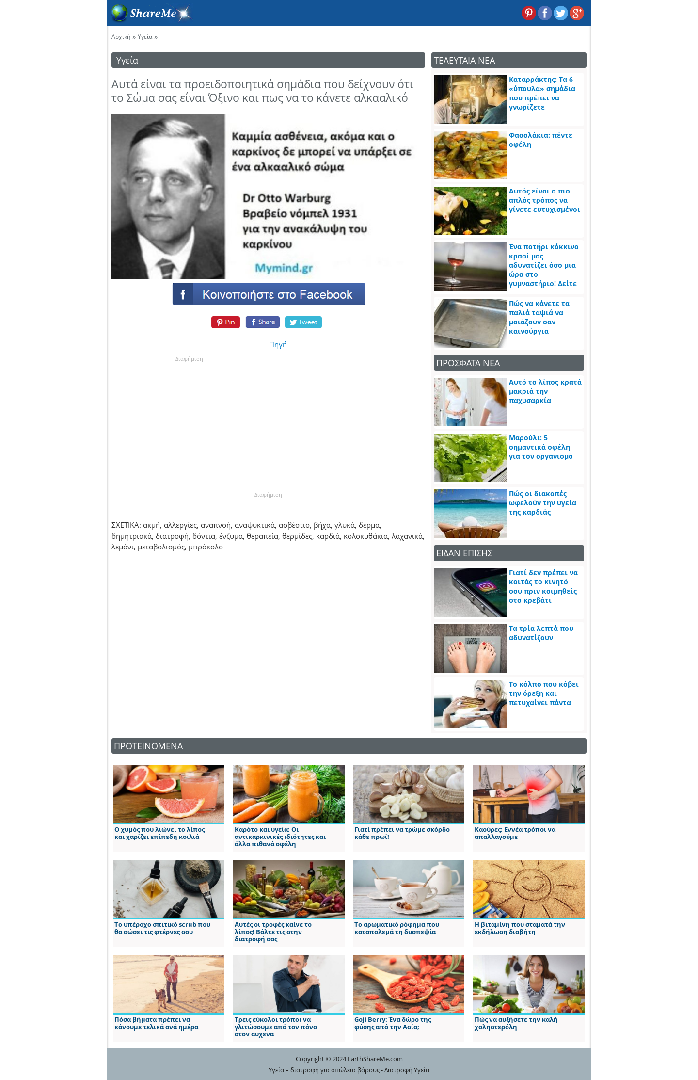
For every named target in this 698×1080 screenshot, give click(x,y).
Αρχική (120, 36)
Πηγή (278, 344)
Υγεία (145, 36)
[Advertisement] (189, 423)
